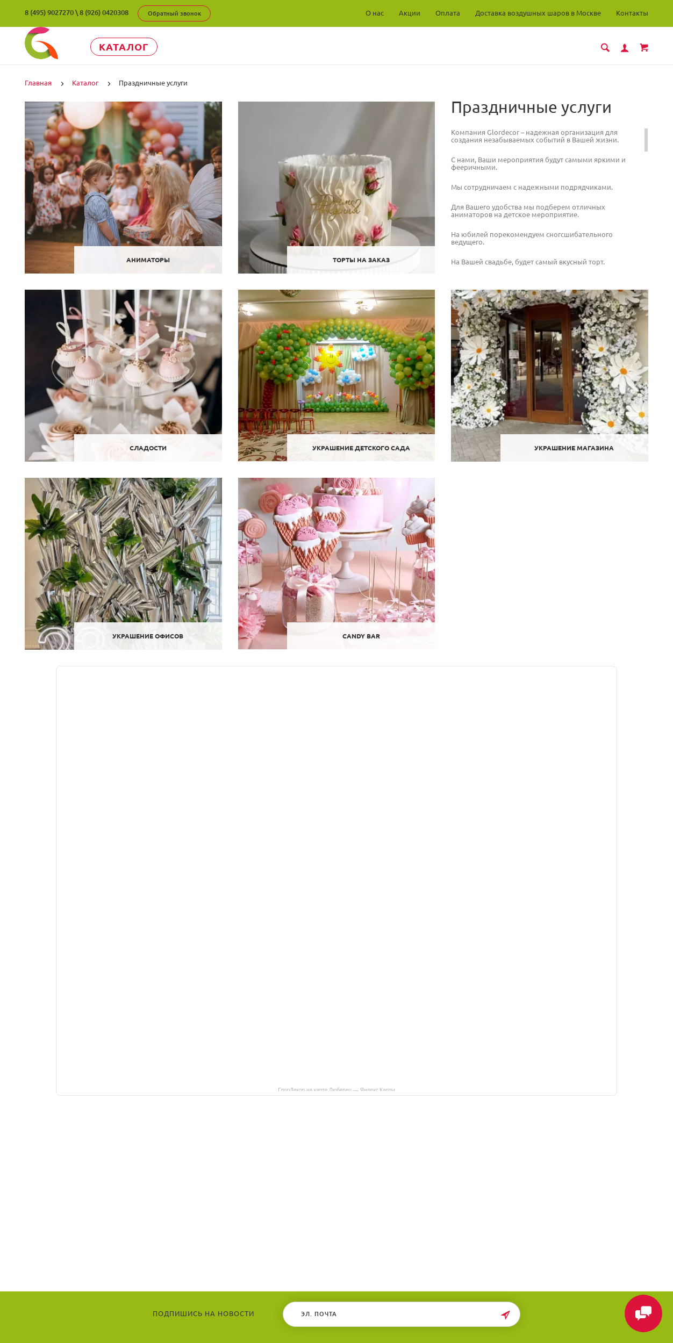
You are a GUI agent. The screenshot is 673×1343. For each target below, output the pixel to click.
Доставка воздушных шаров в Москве (538, 13)
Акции (409, 13)
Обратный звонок (174, 13)
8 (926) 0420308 (104, 12)
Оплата (447, 13)
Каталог (124, 46)
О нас (375, 13)
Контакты (632, 13)
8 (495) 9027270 (49, 12)
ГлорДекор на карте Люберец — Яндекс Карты (336, 1089)
